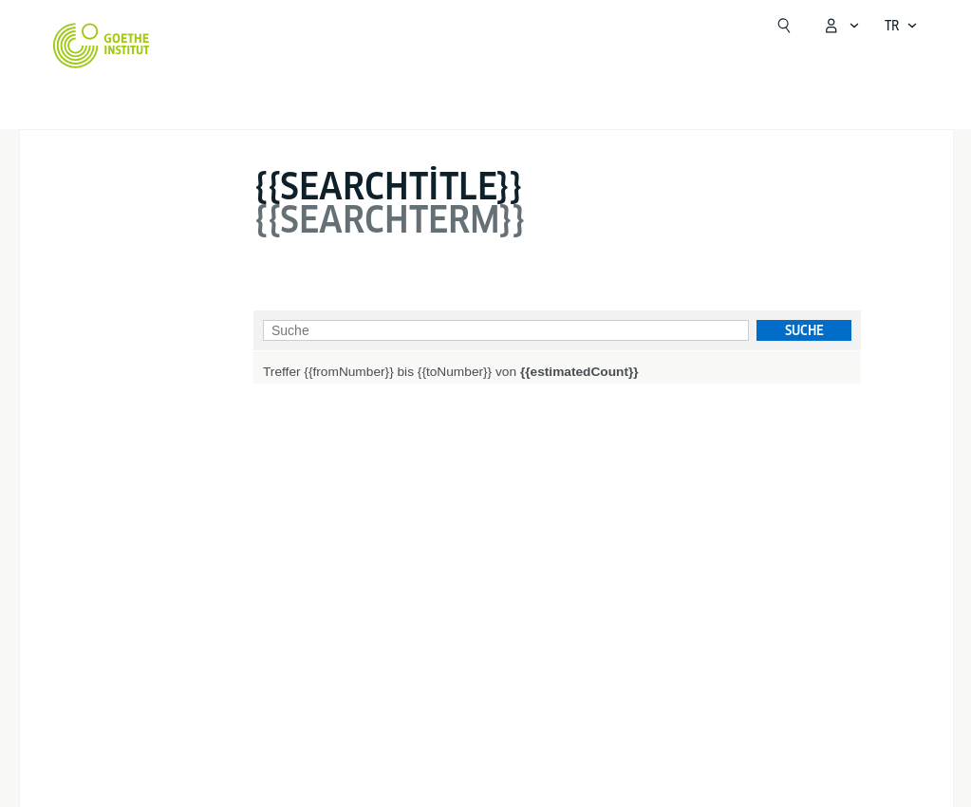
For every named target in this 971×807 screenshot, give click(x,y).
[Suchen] (784, 25)
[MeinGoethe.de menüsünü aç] (841, 25)
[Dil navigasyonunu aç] (901, 25)
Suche (804, 330)
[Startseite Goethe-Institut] (101, 45)
